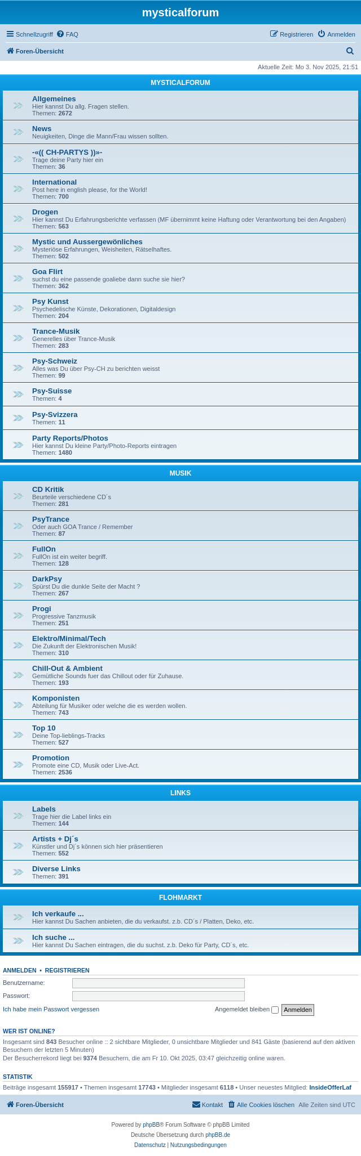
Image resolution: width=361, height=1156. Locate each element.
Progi (41, 608)
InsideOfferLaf (330, 1087)
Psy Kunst (50, 301)
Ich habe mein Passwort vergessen (51, 1009)
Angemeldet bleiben (247, 1010)
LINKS (180, 793)
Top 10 (44, 728)
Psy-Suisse (52, 391)
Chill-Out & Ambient (67, 668)
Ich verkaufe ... (58, 913)
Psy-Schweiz (54, 361)
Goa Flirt (47, 271)
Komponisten (56, 698)
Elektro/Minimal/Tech (69, 638)
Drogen (45, 212)
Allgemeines (54, 99)
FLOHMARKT (180, 898)
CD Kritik (48, 489)
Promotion (50, 758)
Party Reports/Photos (70, 438)
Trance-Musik (56, 331)
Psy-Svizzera (55, 414)
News (41, 128)
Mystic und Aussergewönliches (87, 242)
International (54, 182)
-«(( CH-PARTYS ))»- (67, 152)
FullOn (44, 549)
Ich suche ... (53, 937)
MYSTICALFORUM (180, 83)
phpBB (151, 1125)
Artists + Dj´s (55, 839)
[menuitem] (67, 34)
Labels (44, 809)
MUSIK (181, 473)
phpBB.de (217, 1135)
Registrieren (67, 970)
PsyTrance (50, 519)
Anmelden (20, 970)
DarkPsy (47, 579)
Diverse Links (56, 868)
